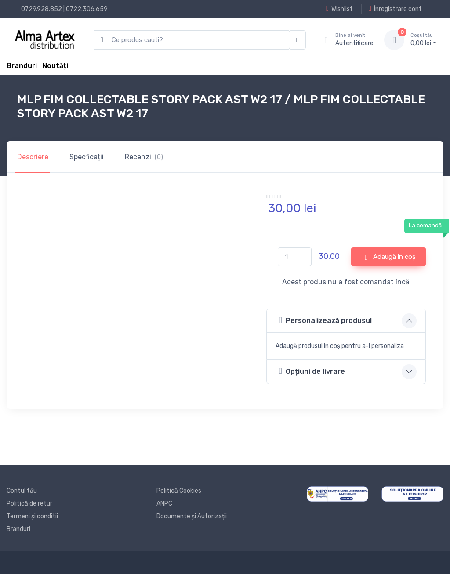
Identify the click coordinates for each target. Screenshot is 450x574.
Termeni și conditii (32, 516)
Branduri (22, 65)
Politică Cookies (178, 491)
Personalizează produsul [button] (325, 320)
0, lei (423, 39)
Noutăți (55, 65)
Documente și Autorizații (191, 516)
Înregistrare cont (395, 9)
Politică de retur (29, 503)
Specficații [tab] (86, 157)
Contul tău (22, 491)
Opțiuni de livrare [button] (312, 371)
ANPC (164, 503)
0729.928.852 (41, 9)
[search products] (191, 40)
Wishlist (339, 9)
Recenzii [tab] (144, 157)
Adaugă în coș (390, 257)
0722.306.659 (87, 9)
